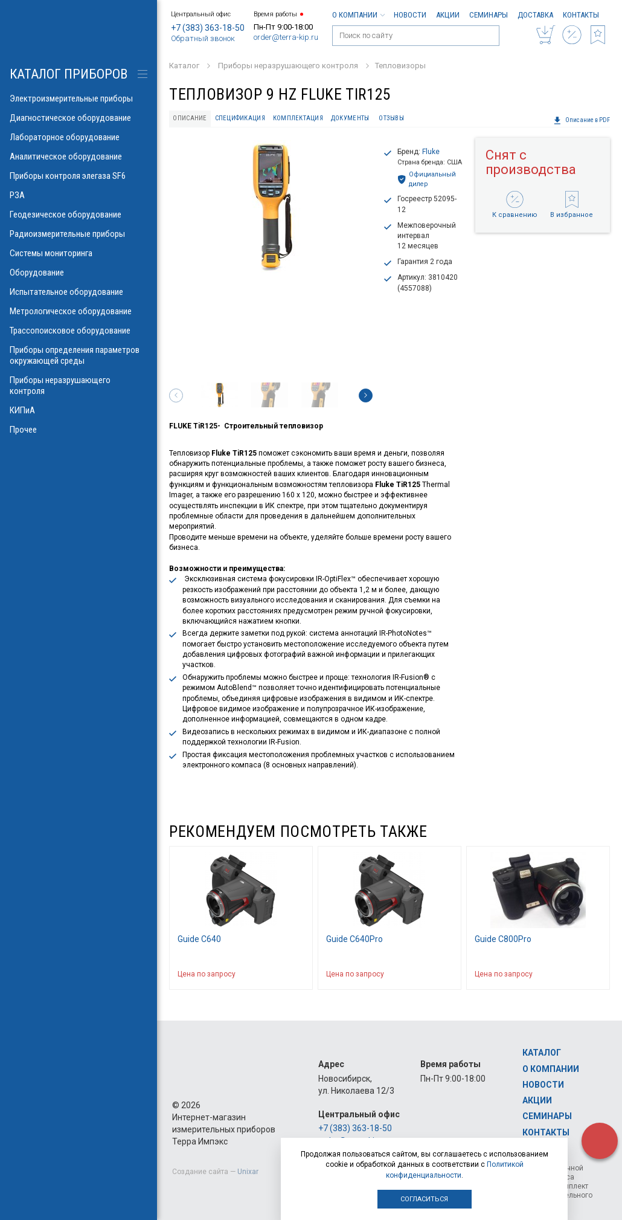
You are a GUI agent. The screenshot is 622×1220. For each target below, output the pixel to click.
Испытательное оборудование (78, 291)
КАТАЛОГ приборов (68, 74)
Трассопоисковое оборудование (78, 330)
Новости (410, 14)
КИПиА (78, 410)
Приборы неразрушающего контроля (78, 385)
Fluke (431, 151)
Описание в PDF (581, 120)
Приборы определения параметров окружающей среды (78, 355)
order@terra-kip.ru (286, 37)
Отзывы (391, 118)
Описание (190, 118)
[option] (271, 206)
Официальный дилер (426, 179)
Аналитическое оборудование (78, 156)
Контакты (581, 14)
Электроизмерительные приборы (78, 98)
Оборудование (78, 272)
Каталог (541, 1052)
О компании (358, 14)
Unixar (247, 1171)
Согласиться (424, 1199)
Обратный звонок (203, 38)
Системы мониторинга (78, 253)
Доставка (535, 14)
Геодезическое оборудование (78, 214)
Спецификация (240, 118)
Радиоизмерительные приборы (78, 233)
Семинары (488, 14)
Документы (350, 118)
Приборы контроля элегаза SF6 (78, 175)
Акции (448, 14)
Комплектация (298, 118)
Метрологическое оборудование (78, 311)
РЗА (78, 195)
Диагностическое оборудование (78, 117)
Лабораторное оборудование (78, 137)
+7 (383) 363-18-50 (208, 28)
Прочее (78, 429)
